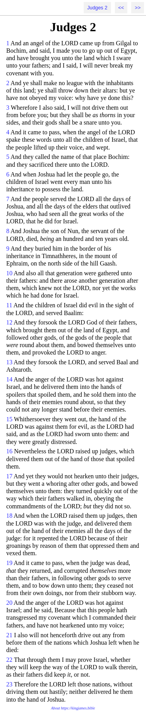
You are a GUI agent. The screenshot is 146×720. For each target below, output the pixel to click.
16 (9, 451)
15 (9, 419)
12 (9, 322)
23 (9, 684)
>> (138, 8)
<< (121, 8)
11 (9, 305)
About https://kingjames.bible (73, 708)
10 (9, 273)
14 (9, 379)
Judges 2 (97, 8)
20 (9, 602)
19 (9, 563)
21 (9, 635)
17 (9, 476)
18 (9, 515)
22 (9, 659)
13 (9, 362)
